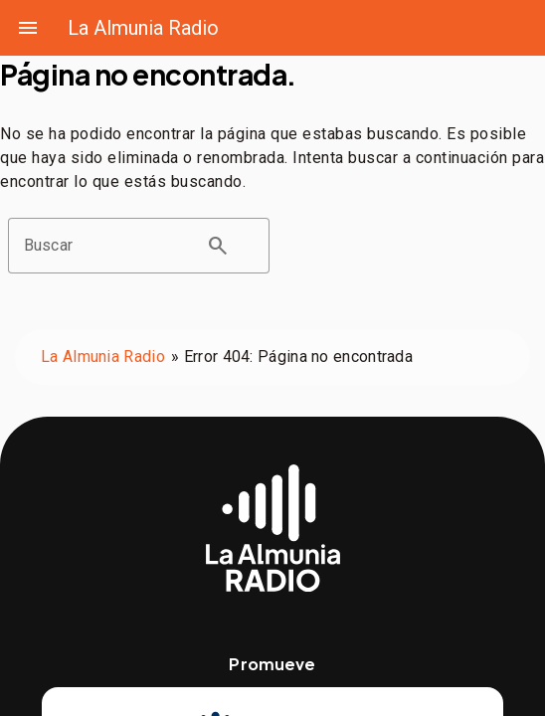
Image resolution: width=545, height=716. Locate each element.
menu (28, 28)
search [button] (218, 246)
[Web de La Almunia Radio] (272, 528)
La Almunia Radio (143, 28)
